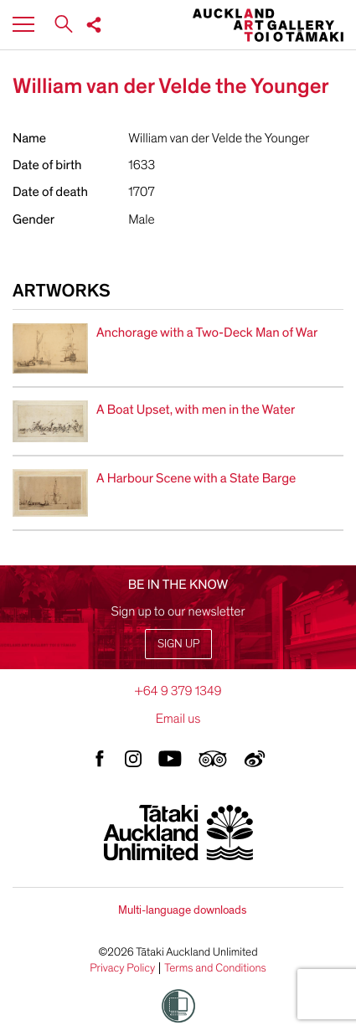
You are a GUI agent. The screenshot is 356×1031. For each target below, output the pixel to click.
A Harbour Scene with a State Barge (196, 478)
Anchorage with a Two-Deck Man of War (206, 332)
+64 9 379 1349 (177, 691)
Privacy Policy (122, 968)
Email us (178, 718)
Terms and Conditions (215, 968)
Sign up (178, 644)
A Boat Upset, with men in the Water (195, 409)
